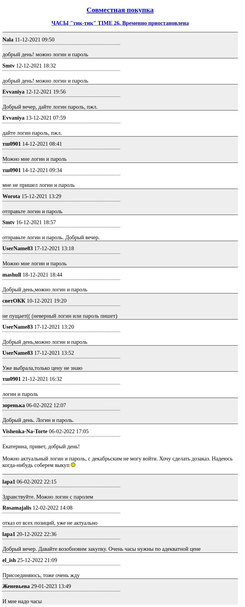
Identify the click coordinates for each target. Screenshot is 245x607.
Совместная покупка (120, 10)
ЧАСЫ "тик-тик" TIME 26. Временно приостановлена (120, 23)
